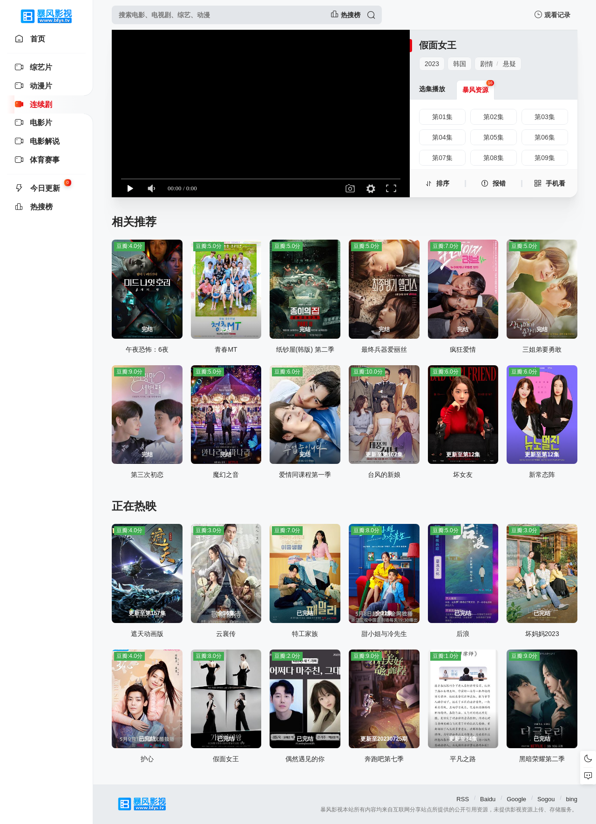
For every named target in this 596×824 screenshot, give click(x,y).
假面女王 (437, 45)
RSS (462, 799)
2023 (432, 63)
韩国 (459, 63)
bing (571, 799)
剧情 (486, 63)
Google (516, 799)
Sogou (546, 799)
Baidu (487, 799)
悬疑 (509, 63)
